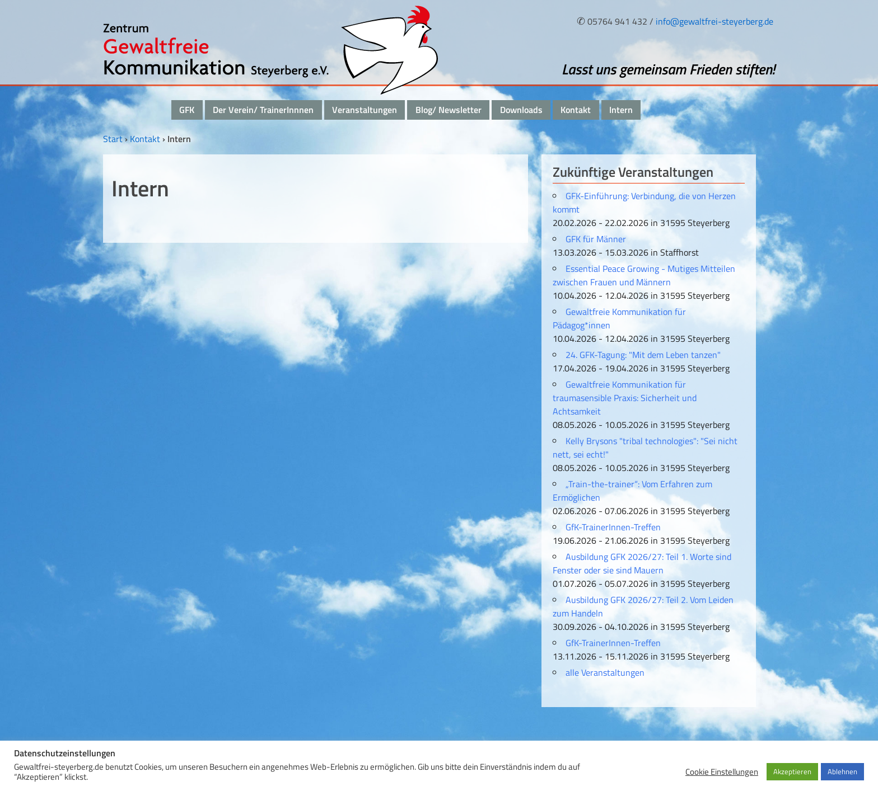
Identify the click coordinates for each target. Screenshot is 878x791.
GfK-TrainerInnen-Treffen (613, 527)
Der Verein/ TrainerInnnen (263, 109)
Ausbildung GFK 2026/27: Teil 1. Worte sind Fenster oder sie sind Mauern (642, 563)
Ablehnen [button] (842, 771)
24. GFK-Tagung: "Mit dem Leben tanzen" (643, 354)
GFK (186, 109)
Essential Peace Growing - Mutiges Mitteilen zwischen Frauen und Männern (644, 275)
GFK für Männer (596, 239)
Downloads (521, 109)
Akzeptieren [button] (792, 771)
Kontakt (576, 109)
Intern (621, 109)
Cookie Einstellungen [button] (721, 772)
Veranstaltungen (364, 109)
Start (113, 138)
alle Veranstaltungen (605, 672)
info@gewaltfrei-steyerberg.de (714, 21)
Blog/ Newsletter (448, 109)
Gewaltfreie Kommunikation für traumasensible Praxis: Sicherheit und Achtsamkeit (625, 398)
